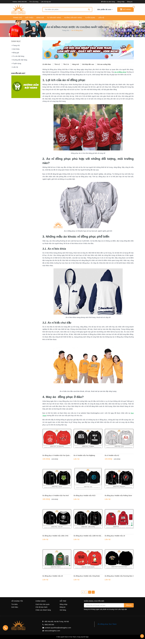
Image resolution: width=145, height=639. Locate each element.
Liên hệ (101, 17)
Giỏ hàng (63, 610)
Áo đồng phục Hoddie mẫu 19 (115, 536)
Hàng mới (74, 64)
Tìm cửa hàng (33, 1)
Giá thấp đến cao (87, 64)
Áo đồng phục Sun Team (107, 624)
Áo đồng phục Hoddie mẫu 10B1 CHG (55, 536)
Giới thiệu (29, 17)
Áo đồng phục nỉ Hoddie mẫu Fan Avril (55, 495)
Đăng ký (129, 1)
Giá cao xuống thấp (103, 64)
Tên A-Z (56, 64)
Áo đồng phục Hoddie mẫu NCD (84, 495)
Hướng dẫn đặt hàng (73, 17)
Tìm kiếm (14, 604)
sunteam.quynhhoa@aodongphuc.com (58, 628)
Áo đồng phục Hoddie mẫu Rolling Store (118, 495)
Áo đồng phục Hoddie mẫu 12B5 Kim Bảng (88, 536)
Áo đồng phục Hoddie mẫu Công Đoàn (87, 576)
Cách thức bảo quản (42, 604)
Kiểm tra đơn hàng (108, 1)
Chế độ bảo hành (41, 607)
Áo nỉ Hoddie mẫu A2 (112, 455)
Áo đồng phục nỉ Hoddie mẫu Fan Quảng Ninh (58, 455)
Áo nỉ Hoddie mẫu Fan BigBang (84, 455)
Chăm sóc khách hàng (43, 610)
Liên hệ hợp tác (46, 1)
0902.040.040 (22, 1)
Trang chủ (17, 17)
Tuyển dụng (90, 17)
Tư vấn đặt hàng (54, 17)
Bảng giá (40, 17)
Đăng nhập (120, 1)
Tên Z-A (65, 64)
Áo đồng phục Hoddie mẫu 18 (52, 576)
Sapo (87, 637)
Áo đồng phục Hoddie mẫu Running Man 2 (119, 576)
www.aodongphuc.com (52, 631)
